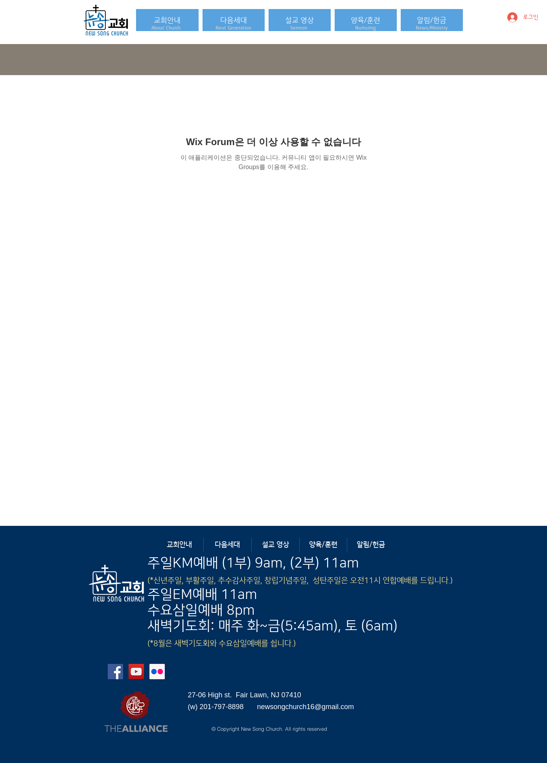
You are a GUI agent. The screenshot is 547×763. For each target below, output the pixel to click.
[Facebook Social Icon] (115, 671)
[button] (167, 20)
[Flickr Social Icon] (157, 671)
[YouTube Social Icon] (136, 671)
